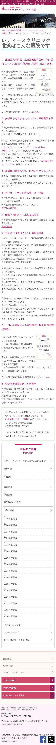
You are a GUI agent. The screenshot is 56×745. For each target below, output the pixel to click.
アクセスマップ (11, 632)
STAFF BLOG (9, 680)
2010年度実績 (10, 616)
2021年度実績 (10, 545)
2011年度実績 (10, 610)
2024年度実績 (10, 525)
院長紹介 (8, 468)
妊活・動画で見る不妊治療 (16, 640)
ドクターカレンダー (13, 625)
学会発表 (8, 476)
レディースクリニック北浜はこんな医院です (25, 461)
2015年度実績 (10, 584)
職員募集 (7, 659)
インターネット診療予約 (13, 695)
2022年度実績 (10, 538)
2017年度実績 (10, 571)
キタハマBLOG (9, 688)
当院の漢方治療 (8, 208)
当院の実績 (6, 226)
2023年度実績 (10, 532)
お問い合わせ (9, 666)
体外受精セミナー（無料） (17, 419)
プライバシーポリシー (13, 672)
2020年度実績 (10, 551)
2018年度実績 (10, 564)
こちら (36, 112)
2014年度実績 (10, 590)
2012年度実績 (10, 603)
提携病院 (8, 495)
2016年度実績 (10, 577)
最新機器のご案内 (12, 502)
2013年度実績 (10, 597)
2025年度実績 (10, 518)
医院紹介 (8, 487)
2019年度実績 (10, 558)
